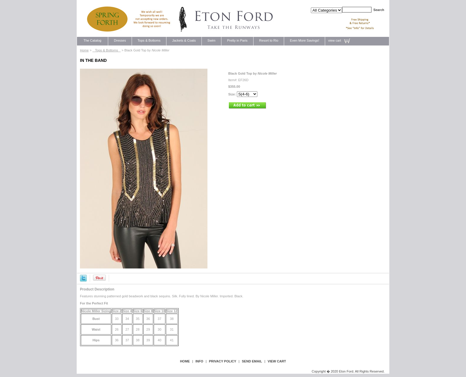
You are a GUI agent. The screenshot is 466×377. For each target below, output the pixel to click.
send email (252, 361)
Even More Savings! (304, 40)
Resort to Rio (268, 40)
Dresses (120, 40)
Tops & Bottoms (149, 40)
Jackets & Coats (184, 40)
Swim (211, 40)
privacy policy (222, 361)
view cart (334, 40)
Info (199, 361)
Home (84, 50)
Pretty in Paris (237, 40)
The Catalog (92, 40)
